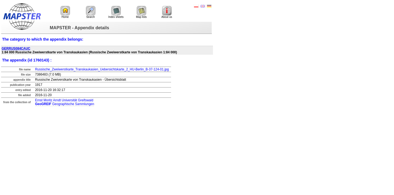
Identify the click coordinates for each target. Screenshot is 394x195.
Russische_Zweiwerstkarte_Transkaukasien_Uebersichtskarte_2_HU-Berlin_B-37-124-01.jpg (102, 69)
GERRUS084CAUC (16, 48)
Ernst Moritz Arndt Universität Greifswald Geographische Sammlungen (64, 102)
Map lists (141, 12)
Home (65, 12)
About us (166, 12)
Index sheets (116, 12)
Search (90, 12)
